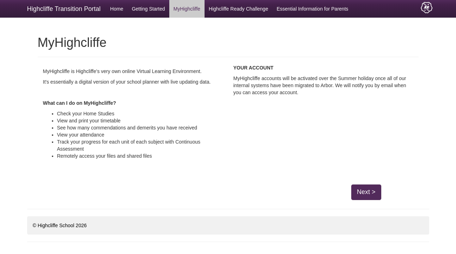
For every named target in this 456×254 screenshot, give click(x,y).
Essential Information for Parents (312, 9)
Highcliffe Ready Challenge (238, 9)
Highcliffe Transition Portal (64, 8)
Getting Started (148, 9)
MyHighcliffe (187, 9)
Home (116, 9)
